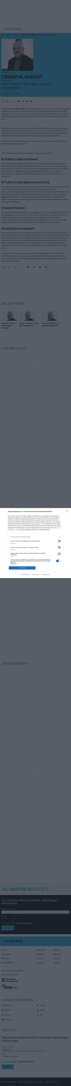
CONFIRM (22, 568)
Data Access (35, 574)
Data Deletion (25, 574)
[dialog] (35, 543)
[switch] (58, 541)
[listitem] (35, 537)
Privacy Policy (46, 574)
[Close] (67, 511)
